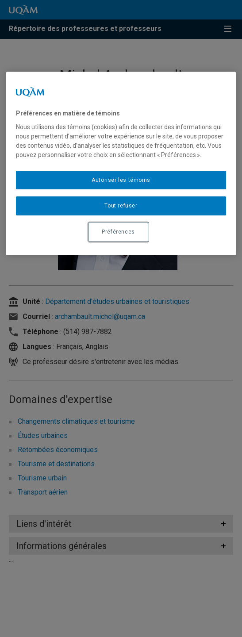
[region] (121, 163)
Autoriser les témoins (121, 180)
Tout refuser (120, 206)
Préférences (118, 232)
